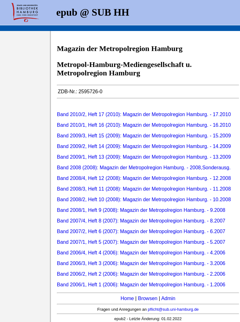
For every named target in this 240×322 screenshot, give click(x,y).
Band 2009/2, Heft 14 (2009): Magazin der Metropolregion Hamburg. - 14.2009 (144, 146)
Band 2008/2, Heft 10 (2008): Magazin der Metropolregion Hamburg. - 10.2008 (144, 199)
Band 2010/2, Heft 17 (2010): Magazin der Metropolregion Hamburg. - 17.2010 (144, 114)
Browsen (147, 298)
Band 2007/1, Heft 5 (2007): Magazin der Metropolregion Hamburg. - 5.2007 (141, 242)
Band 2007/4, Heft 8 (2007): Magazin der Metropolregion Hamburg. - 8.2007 (141, 220)
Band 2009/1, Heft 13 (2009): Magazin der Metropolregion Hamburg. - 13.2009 (144, 157)
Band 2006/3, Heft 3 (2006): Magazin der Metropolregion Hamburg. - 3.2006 (141, 263)
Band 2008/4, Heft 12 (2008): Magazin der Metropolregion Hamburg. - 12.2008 (144, 178)
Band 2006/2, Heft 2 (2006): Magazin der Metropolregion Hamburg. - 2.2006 (141, 274)
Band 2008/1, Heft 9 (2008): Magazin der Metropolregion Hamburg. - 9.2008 (141, 210)
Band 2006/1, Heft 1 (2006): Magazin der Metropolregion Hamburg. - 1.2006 (141, 284)
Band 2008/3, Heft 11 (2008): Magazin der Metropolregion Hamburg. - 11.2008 (144, 189)
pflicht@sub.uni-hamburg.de (173, 309)
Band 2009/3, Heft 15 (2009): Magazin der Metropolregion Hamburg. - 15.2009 (144, 135)
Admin (168, 298)
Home (127, 298)
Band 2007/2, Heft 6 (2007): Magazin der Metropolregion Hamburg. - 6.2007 (141, 231)
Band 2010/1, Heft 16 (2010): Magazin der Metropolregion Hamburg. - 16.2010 (144, 125)
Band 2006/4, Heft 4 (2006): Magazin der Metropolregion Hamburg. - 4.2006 (141, 252)
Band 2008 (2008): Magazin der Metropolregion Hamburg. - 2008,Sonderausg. (144, 167)
